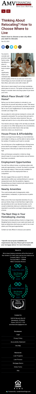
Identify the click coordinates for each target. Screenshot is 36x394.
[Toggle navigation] (8, 11)
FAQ (18, 370)
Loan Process (18, 359)
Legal (18, 334)
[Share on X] (7, 47)
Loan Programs (18, 356)
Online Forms (18, 367)
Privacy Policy (18, 338)
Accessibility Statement (18, 342)
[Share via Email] (15, 47)
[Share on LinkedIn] (11, 47)
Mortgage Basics (18, 363)
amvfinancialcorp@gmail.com (18, 324)
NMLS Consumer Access (18, 261)
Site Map (18, 346)
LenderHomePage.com (23, 391)
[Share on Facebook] (3, 47)
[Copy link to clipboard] (20, 47)
